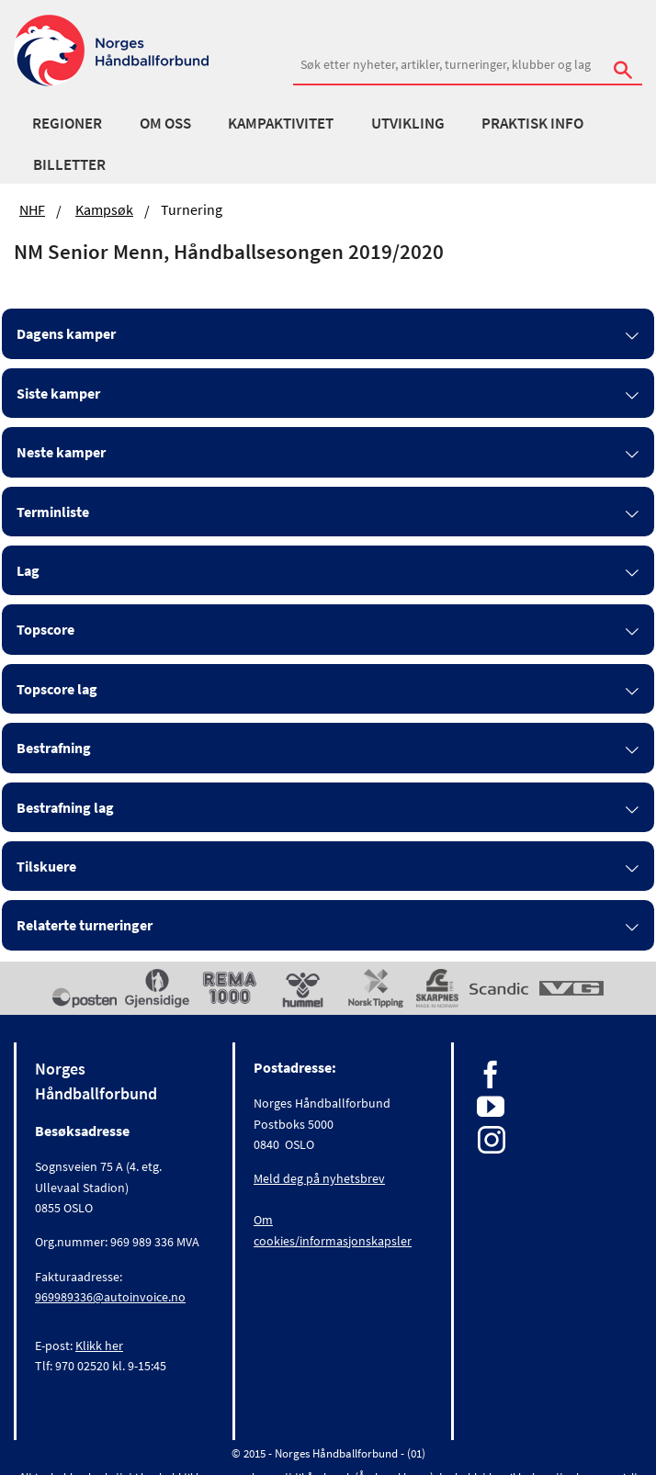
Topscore (45, 629)
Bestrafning (54, 747)
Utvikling (408, 123)
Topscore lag (57, 689)
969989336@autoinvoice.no (110, 1297)
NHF (32, 209)
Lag (28, 570)
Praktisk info (532, 123)
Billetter (69, 164)
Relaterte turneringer (85, 925)
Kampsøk (104, 209)
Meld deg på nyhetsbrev (319, 1178)
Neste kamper (61, 452)
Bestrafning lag (65, 807)
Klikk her (99, 1345)
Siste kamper (58, 393)
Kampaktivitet (281, 123)
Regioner (67, 123)
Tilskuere (46, 866)
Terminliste (53, 511)
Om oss (165, 123)
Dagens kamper (66, 333)
